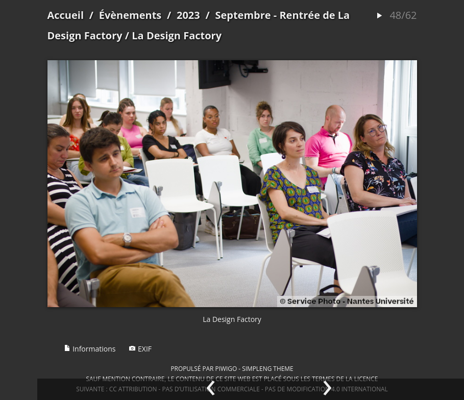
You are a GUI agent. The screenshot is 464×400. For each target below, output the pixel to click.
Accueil (65, 15)
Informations (90, 349)
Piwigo (226, 368)
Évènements (130, 15)
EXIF (140, 349)
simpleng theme (267, 368)
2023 (188, 15)
